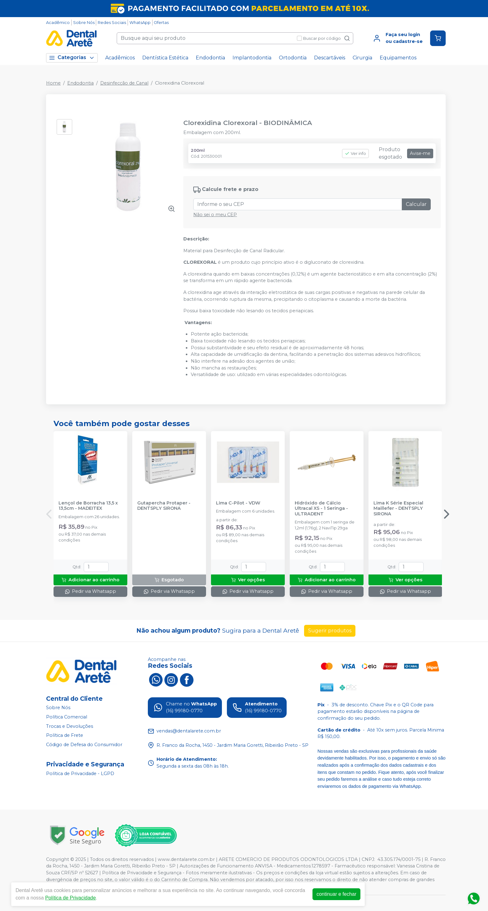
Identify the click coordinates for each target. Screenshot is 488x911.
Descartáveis (329, 58)
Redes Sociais (112, 22)
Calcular (416, 204)
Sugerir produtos (329, 631)
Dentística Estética (165, 58)
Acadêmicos (120, 58)
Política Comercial (66, 717)
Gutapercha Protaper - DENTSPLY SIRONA (163, 505)
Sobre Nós (84, 22)
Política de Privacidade (70, 897)
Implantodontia (251, 58)
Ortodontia (293, 58)
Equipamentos (398, 58)
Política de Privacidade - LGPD (80, 773)
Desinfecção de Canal (124, 83)
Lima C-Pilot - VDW (238, 503)
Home (53, 83)
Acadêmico (58, 22)
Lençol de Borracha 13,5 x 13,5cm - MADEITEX (88, 505)
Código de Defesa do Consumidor (84, 744)
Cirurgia (362, 58)
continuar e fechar (336, 894)
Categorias (72, 57)
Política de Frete (64, 735)
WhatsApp (140, 22)
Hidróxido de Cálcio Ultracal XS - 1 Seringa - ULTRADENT (321, 508)
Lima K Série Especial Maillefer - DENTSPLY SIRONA (398, 508)
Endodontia (210, 58)
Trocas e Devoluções (69, 726)
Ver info (355, 153)
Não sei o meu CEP (215, 214)
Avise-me (420, 153)
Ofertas (161, 22)
